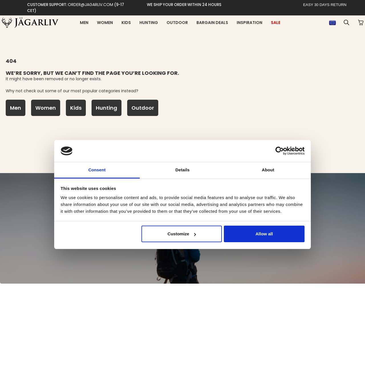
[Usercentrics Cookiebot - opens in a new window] (280, 151)
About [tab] (268, 169)
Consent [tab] (97, 169)
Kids (126, 22)
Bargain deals (212, 22)
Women (105, 22)
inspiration (249, 22)
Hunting (148, 22)
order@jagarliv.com (90, 4)
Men (84, 22)
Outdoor (177, 22)
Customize (182, 233)
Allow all (264, 233)
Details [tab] (182, 169)
